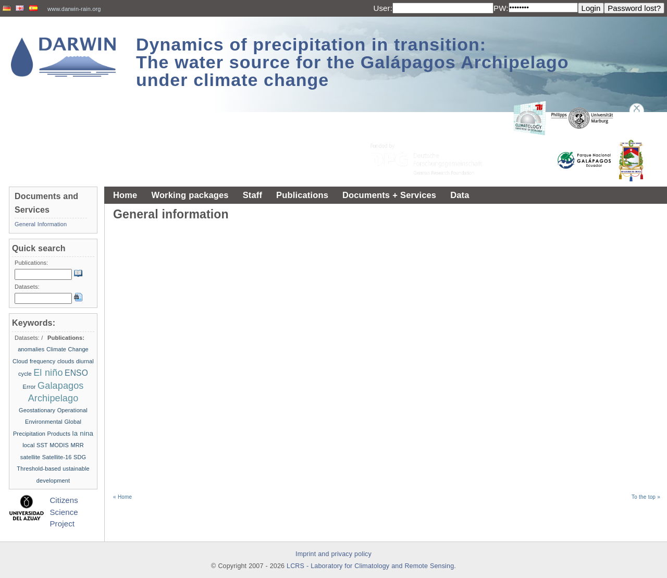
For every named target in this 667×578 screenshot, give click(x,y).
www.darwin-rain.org (74, 9)
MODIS (59, 445)
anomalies (31, 349)
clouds (66, 361)
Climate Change (67, 349)
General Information (41, 224)
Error (28, 387)
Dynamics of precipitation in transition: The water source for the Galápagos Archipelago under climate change (352, 62)
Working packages (189, 195)
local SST (35, 445)
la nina (83, 433)
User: (382, 8)
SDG (79, 457)
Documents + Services (389, 195)
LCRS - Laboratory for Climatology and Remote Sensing (370, 566)
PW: (501, 8)
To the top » (646, 497)
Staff (252, 195)
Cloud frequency (34, 361)
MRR (76, 445)
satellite (30, 457)
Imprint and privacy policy (333, 554)
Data (459, 195)
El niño (48, 372)
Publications (302, 195)
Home (125, 195)
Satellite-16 (57, 457)
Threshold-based (38, 468)
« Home (122, 497)
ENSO (76, 372)
